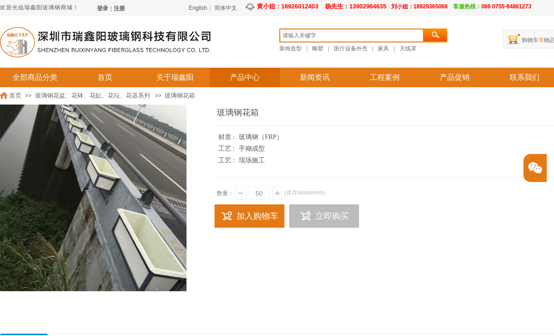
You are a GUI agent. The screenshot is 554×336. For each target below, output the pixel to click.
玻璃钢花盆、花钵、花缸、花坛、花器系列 (92, 95)
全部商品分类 (35, 77)
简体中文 (226, 8)
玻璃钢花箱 (180, 95)
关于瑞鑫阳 (175, 77)
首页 (104, 77)
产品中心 (245, 77)
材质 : (227, 136)
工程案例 (385, 77)
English (198, 8)
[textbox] (351, 35)
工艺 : (227, 148)
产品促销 (455, 77)
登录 (102, 8)
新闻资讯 (315, 77)
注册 (119, 8)
